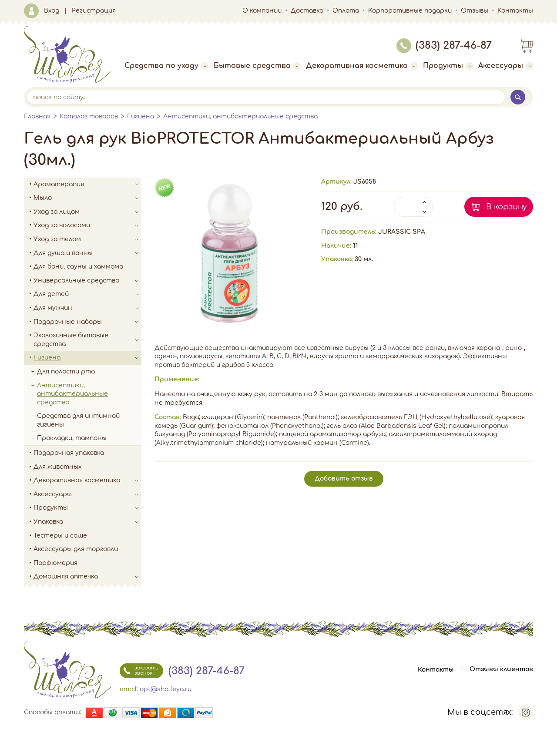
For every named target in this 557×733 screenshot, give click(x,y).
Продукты (448, 66)
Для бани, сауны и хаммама (78, 266)
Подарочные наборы (87, 322)
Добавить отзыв (344, 478)
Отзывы (474, 10)
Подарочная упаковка (69, 453)
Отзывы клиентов (501, 669)
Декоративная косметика (362, 66)
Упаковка (87, 522)
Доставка (307, 10)
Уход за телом (87, 239)
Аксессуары (505, 66)
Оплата (345, 10)
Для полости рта (66, 371)
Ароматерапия (87, 185)
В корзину (506, 206)
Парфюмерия (55, 563)
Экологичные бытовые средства (87, 340)
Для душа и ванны (87, 253)
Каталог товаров (89, 116)
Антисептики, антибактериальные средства (240, 116)
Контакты (515, 10)
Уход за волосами (87, 225)
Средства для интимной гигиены (78, 420)
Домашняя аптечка (87, 577)
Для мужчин (87, 308)
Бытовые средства (257, 66)
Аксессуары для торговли (76, 549)
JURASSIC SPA (401, 232)
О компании (262, 10)
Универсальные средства (87, 281)
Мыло (87, 198)
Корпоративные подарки (410, 10)
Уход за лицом (87, 212)
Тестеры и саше (60, 535)
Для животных (58, 467)
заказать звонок (139, 670)
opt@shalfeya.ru (165, 689)
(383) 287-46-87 (444, 45)
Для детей (87, 294)
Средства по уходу (166, 66)
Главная (37, 116)
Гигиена (140, 116)
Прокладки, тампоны (72, 438)
